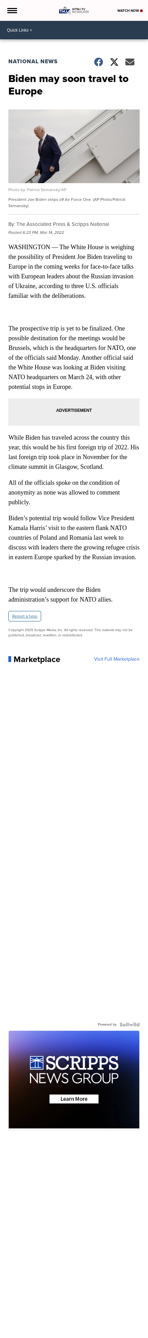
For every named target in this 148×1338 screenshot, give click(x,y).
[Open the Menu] (11, 10)
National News (33, 61)
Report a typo (24, 616)
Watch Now (130, 10)
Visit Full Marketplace (117, 659)
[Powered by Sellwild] (129, 1024)
